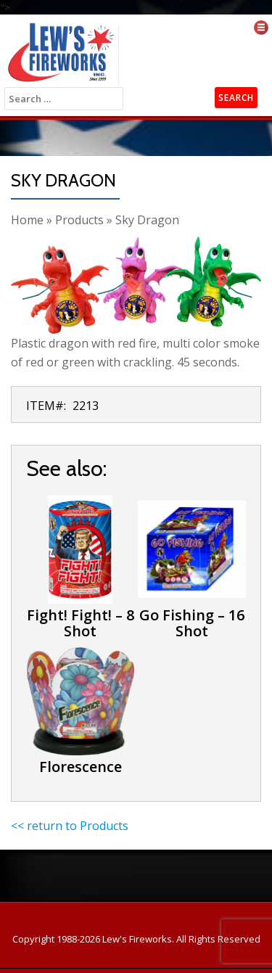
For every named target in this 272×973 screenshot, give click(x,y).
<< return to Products (69, 826)
